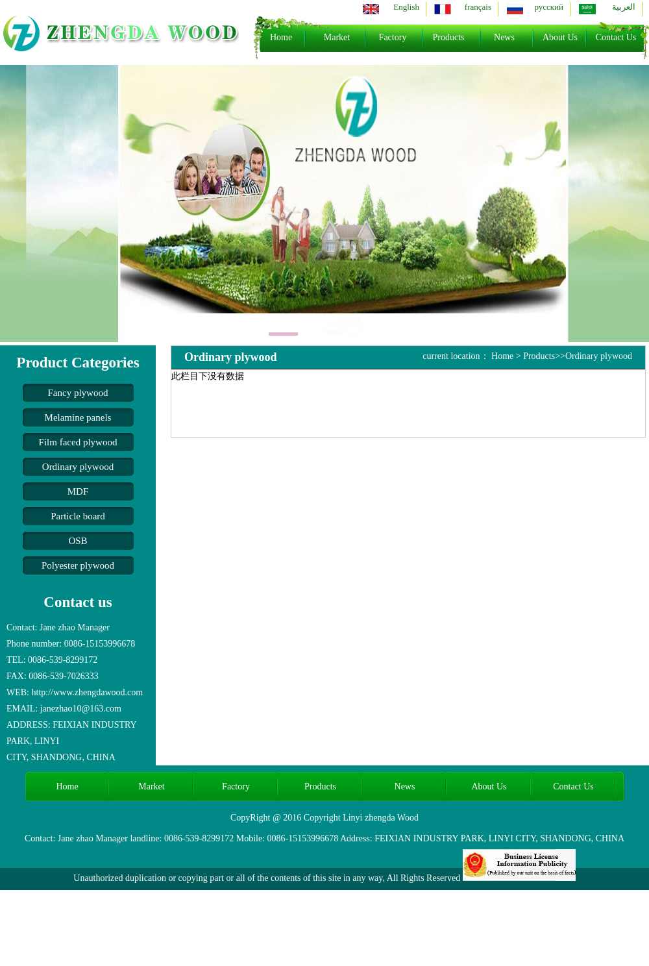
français (478, 7)
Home (281, 37)
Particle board (78, 516)
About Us (560, 37)
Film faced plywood (78, 442)
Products (449, 37)
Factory (393, 37)
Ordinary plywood (78, 467)
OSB (77, 541)
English (406, 7)
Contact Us (616, 37)
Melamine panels (78, 417)
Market (337, 37)
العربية (623, 7)
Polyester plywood (78, 565)
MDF (78, 491)
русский (548, 7)
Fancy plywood (78, 393)
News (504, 37)
